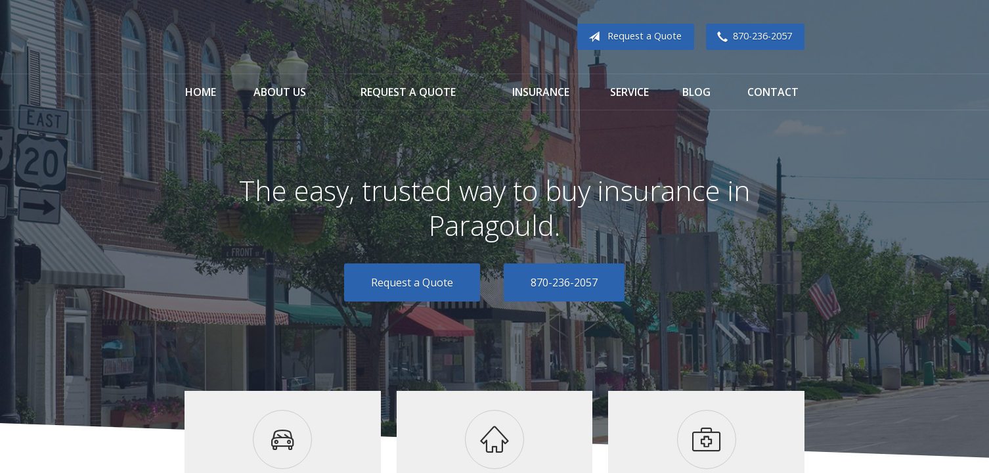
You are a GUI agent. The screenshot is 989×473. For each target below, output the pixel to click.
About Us (279, 92)
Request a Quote (632, 37)
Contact (773, 92)
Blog (696, 92)
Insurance (540, 92)
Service (629, 92)
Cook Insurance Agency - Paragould (267, 37)
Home (200, 92)
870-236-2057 (752, 37)
